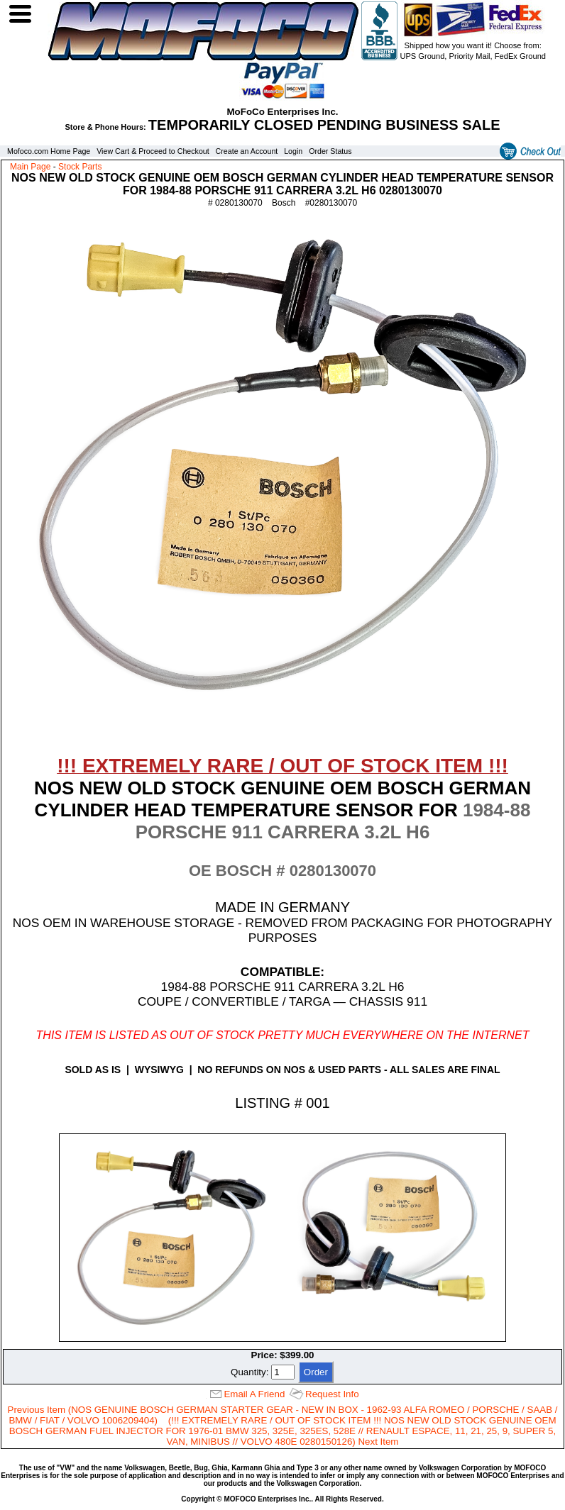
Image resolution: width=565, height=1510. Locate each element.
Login (293, 151)
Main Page (30, 167)
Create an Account (247, 151)
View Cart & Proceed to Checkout (153, 151)
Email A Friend (254, 1394)
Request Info (332, 1394)
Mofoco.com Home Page (48, 151)
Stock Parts (80, 167)
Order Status (330, 151)
